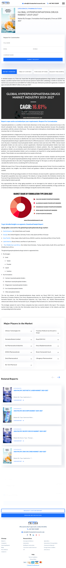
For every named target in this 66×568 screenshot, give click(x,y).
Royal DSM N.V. (40, 339)
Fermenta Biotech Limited (12, 339)
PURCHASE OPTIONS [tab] (40, 71)
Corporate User (12, 495)
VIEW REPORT (19, 400)
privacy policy (33, 559)
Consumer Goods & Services (30, 547)
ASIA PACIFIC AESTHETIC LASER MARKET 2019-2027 (31, 390)
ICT (24, 549)
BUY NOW (33, 502)
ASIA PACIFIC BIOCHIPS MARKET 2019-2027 (28, 411)
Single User (10, 485)
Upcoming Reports (5, 545)
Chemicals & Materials (49, 545)
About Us (3, 541)
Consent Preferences (33, 565)
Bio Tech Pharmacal (11, 364)
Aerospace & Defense (28, 541)
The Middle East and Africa (12, 245)
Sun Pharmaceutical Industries (14, 345)
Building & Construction (28, 545)
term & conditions (33, 557)
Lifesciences (47, 549)
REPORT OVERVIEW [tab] (9, 71)
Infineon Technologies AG (12, 331)
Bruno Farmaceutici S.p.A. (43, 352)
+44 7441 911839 (53, 3)
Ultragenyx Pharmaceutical (44, 358)
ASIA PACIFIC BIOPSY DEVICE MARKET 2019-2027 (30, 431)
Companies (4, 543)
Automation (26, 543)
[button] (58, 378)
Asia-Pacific (6, 238)
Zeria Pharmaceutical (11, 358)
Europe (5, 234)
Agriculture (46, 541)
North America (7, 231)
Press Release (4, 549)
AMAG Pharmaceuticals (12, 352)
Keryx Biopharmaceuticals (44, 345)
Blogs (2, 547)
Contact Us (3, 551)
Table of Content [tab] (25, 71)
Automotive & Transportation (50, 543)
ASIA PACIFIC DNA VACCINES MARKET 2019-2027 (30, 451)
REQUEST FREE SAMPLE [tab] (57, 71)
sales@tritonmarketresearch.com (33, 3)
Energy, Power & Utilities (49, 547)
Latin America (7, 241)
